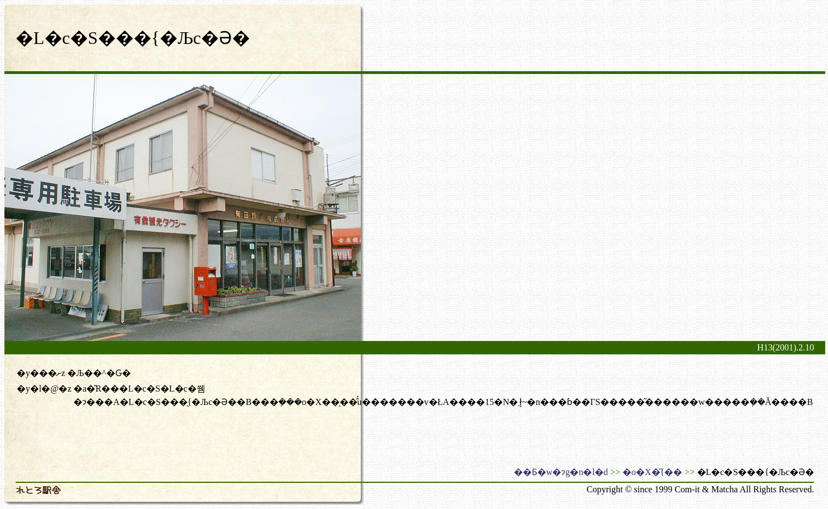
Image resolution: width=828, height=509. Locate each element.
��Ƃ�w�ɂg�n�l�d (561, 472)
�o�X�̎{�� (652, 472)
